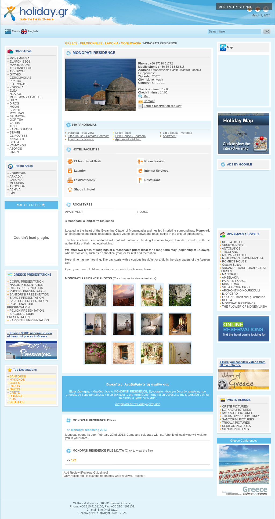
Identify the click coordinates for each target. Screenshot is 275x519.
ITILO (13, 100)
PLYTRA (15, 80)
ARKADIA (15, 176)
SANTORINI (18, 376)
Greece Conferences (244, 440)
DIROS (14, 103)
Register (138, 475)
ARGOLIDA (17, 186)
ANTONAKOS (231, 248)
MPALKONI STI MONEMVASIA (242, 258)
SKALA (14, 142)
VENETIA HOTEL (233, 245)
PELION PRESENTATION (27, 310)
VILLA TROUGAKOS (236, 287)
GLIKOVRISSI (19, 135)
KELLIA (227, 300)
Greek (16, 31)
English (33, 31)
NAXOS (15, 389)
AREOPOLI (16, 71)
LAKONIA (16, 179)
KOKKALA (16, 87)
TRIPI (13, 126)
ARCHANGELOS (20, 68)
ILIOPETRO (230, 293)
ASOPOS (15, 148)
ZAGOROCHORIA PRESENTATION (20, 315)
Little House (123, 132)
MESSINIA (17, 183)
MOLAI (14, 106)
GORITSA (16, 119)
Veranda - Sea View (81, 132)
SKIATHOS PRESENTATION (29, 300)
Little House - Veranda (177, 132)
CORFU (15, 382)
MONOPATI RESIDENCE (238, 303)
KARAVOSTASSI (21, 129)
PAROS (15, 386)
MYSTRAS (17, 113)
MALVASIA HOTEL (234, 255)
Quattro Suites (231, 264)
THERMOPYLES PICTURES (241, 416)
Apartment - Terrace (81, 139)
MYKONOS (17, 379)
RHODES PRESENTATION (28, 291)
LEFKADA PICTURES (236, 409)
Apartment (169, 136)
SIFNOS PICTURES (235, 429)
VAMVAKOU (18, 145)
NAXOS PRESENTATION (27, 284)
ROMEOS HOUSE (234, 261)
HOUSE (143, 211)
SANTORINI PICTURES (238, 419)
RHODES (16, 395)
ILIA (12, 192)
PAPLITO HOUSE (234, 280)
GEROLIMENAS (20, 77)
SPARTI (15, 109)
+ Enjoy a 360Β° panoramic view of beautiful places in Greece (29, 334)
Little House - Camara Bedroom (89, 136)
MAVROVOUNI (20, 64)
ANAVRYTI (16, 138)
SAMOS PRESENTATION (27, 297)
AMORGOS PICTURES (237, 413)
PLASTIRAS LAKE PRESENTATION (20, 305)
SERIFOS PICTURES (236, 425)
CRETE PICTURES (235, 406)
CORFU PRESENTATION (27, 281)
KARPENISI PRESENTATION (29, 320)
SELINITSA (17, 116)
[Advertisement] (244, 197)
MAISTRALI (230, 274)
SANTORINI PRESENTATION (29, 294)
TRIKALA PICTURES (236, 422)
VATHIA (15, 122)
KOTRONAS (18, 84)
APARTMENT (74, 211)
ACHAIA (14, 189)
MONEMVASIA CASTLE (26, 97)
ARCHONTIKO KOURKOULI (241, 290)
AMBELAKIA (230, 277)
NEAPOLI (16, 93)
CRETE (15, 392)
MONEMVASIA (20, 58)
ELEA (13, 90)
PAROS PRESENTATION (26, 288)
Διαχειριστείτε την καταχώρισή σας (137, 404)
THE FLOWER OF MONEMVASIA (244, 306)
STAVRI (15, 132)
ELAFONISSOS (20, 61)
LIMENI (15, 151)
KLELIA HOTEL (232, 242)
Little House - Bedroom (130, 136)
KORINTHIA (18, 173)
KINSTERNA (230, 284)
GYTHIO (15, 74)
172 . (74, 460)
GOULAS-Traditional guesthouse (243, 296)
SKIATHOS (17, 402)
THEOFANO (230, 251)
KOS (13, 399)
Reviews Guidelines (94, 472)
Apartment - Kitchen (128, 139)
